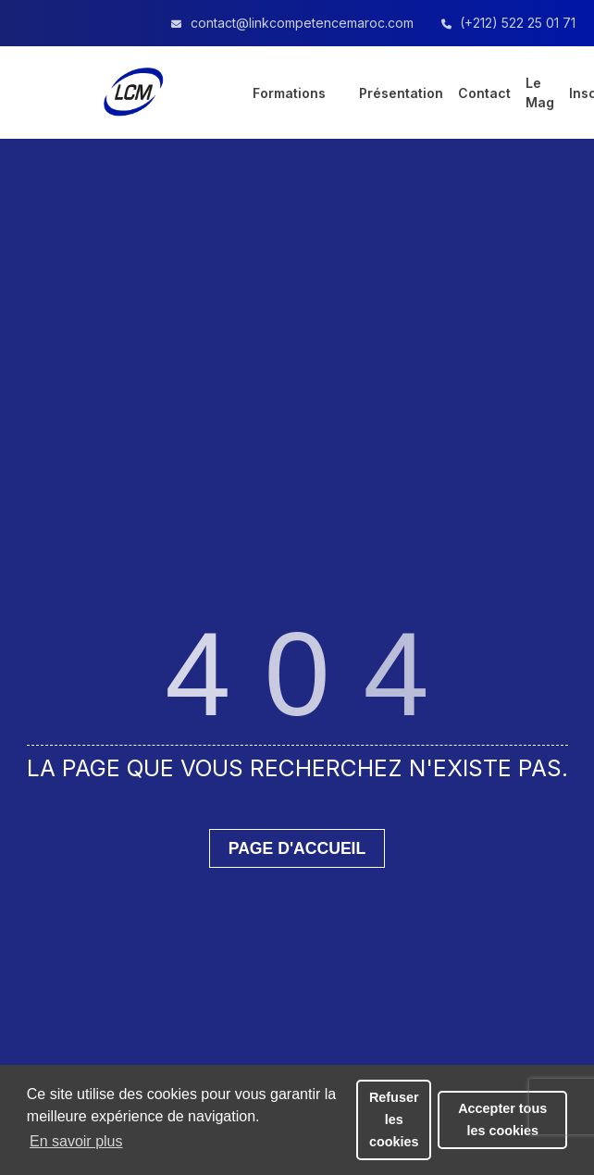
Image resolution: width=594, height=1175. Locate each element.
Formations (289, 93)
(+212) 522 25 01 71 (517, 23)
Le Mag (540, 92)
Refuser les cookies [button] (394, 1119)
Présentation (401, 93)
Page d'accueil (297, 848)
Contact (484, 93)
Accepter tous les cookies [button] (502, 1119)
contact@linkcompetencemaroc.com (302, 23)
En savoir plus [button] (76, 1141)
